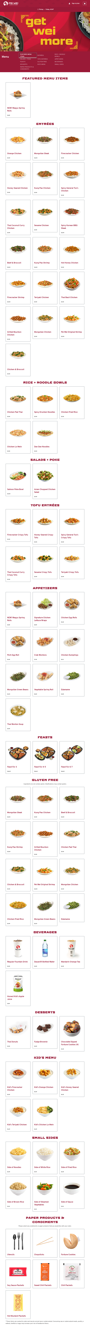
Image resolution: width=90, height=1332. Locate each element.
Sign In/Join (73, 3)
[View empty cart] (84, 3)
